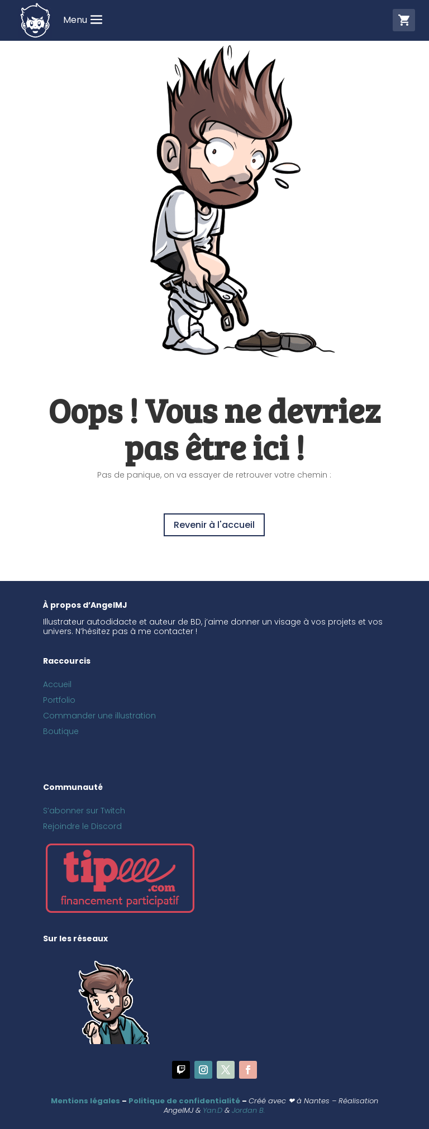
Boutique (61, 731)
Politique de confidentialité (184, 1100)
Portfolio (59, 700)
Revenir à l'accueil (214, 524)
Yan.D (212, 1110)
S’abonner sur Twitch (84, 810)
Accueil (57, 684)
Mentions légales (85, 1100)
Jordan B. (248, 1110)
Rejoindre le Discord (82, 826)
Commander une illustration (99, 715)
